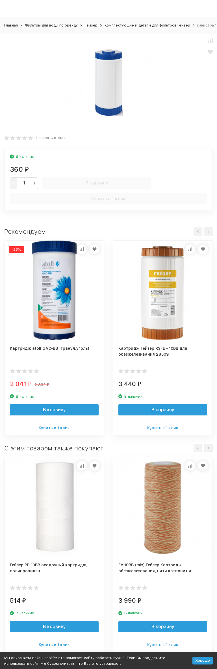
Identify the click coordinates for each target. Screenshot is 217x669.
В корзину (96, 183)
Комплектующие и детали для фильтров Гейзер (147, 25)
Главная (11, 25)
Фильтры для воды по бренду (51, 25)
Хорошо (202, 660)
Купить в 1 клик (108, 198)
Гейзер (91, 25)
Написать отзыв (50, 138)
